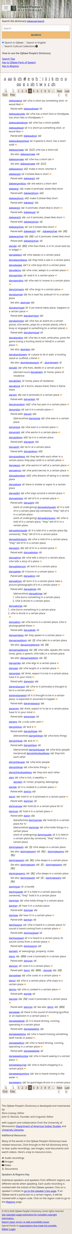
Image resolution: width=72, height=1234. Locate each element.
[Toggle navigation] (6, 8)
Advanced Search (35, 21)
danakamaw (16, 294)
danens (13, 721)
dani (11, 777)
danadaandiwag (18, 260)
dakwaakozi (15, 100)
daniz (12, 956)
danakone (14, 386)
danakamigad (16, 307)
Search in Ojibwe (12, 42)
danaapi (13, 668)
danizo (27, 791)
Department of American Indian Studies (38, 1126)
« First (4, 92)
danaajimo (15, 557)
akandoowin (51, 362)
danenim (29, 681)
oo (19, 83)
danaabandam (17, 475)
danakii (13, 367)
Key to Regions (10, 66)
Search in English (35, 42)
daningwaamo (56, 851)
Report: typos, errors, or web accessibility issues (25, 1222)
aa (10, 78)
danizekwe (15, 975)
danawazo (14, 465)
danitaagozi (15, 924)
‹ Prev (12, 92)
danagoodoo (16, 280)
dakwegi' (14, 188)
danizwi (47, 970)
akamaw (25, 302)
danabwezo (15, 254)
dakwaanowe (27, 154)
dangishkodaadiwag (38, 753)
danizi (12, 980)
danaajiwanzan (17, 566)
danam (13, 394)
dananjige (34, 418)
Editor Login (9, 1229)
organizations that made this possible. (38, 1225)
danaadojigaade (46, 507)
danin (12, 796)
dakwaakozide (17, 113)
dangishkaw (30, 731)
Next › (59, 92)
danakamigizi (31, 315)
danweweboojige (18, 1056)
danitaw (28, 910)
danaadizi (14, 493)
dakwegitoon (31, 193)
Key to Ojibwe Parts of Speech (19, 62)
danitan (13, 905)
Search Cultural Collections (18, 46)
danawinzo (15, 470)
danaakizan (15, 581)
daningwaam (16, 847)
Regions (10, 1202)
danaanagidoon (18, 640)
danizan (28, 960)
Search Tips (8, 58)
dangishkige (36, 735)
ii (46, 78)
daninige (34, 827)
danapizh (29, 441)
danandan (29, 399)
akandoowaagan (29, 362)
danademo (15, 270)
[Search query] (36, 28)
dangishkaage (37, 749)
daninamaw (15, 806)
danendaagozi (17, 686)
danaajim (29, 502)
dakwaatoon (16, 169)
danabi (13, 246)
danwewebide (17, 1021)
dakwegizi (29, 178)
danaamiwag (16, 635)
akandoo (25, 349)
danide (13, 787)
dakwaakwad (31, 108)
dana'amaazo (16, 289)
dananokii (14, 432)
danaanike (15, 663)
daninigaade (44, 834)
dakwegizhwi (50, 231)
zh (53, 83)
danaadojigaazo (46, 518)
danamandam (17, 404)
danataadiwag (17, 456)
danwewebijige (17, 1034)
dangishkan (15, 727)
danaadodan (16, 498)
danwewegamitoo (19, 1073)
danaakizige (35, 593)
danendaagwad (18, 695)
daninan (28, 801)
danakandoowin (18, 354)
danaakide (15, 571)
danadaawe (15, 265)
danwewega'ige (18, 1065)
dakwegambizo (17, 183)
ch (20, 78)
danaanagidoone (30, 644)
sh (32, 83)
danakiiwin (37, 372)
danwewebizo (31, 1029)
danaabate (15, 484)
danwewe (14, 1012)
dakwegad (15, 174)
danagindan (15, 275)
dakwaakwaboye (18, 122)
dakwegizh (15, 217)
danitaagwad (31, 933)
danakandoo (16, 337)
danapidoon (16, 437)
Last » (67, 92)
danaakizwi (30, 589)
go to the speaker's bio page (40, 1191)
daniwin (17, 782)
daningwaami (28, 851)
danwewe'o (15, 1082)
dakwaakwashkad (19, 141)
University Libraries (13, 1130)
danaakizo (29, 576)
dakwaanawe (16, 149)
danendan (14, 673)
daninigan (14, 886)
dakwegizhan (31, 221)
